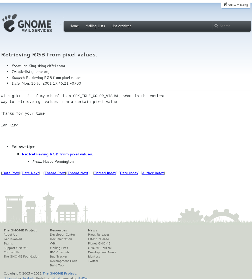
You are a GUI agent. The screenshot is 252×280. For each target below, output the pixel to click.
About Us (10, 234)
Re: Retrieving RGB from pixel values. (57, 154)
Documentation (61, 239)
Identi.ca (94, 256)
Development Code (63, 261)
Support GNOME (16, 248)
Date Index (129, 173)
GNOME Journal (100, 248)
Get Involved (13, 239)
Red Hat (55, 278)
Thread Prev (55, 173)
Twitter (93, 261)
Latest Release (98, 239)
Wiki (53, 243)
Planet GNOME (99, 243)
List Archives (121, 26)
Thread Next (77, 173)
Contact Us (12, 252)
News (92, 230)
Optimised (10, 278)
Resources (58, 230)
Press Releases (98, 234)
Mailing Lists (95, 26)
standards (28, 278)
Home (74, 26)
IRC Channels (60, 252)
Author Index (153, 173)
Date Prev (10, 173)
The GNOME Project (20, 230)
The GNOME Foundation (22, 256)
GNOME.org (238, 4)
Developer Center (62, 234)
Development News (102, 252)
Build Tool (57, 265)
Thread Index (105, 173)
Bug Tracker (58, 256)
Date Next (30, 173)
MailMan (82, 278)
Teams (8, 243)
